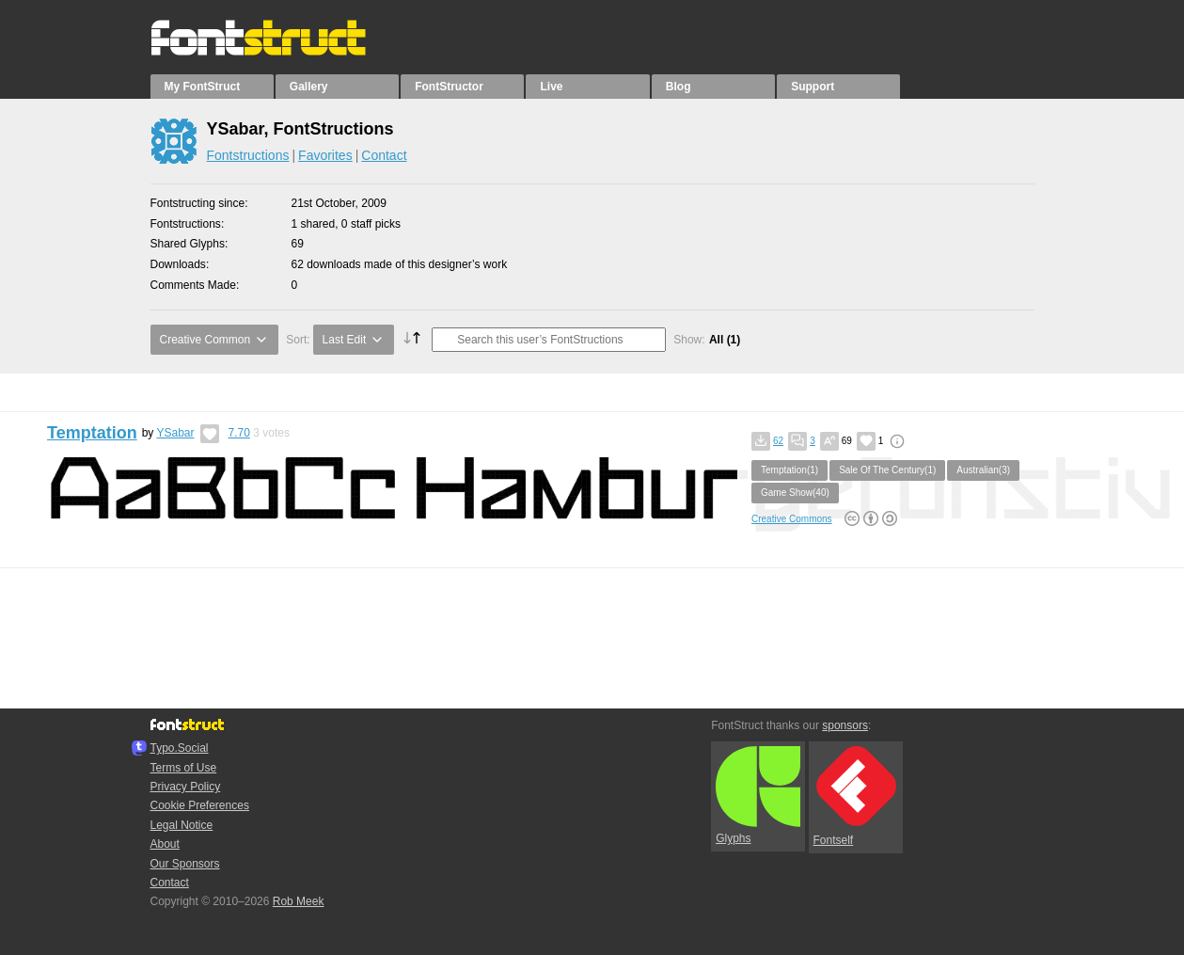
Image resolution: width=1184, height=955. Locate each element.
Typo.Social (179, 748)
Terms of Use (183, 767)
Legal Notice (181, 825)
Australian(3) (983, 470)
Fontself (854, 796)
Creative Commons (791, 519)
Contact (383, 155)
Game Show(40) (795, 492)
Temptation (92, 432)
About (165, 844)
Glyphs (758, 796)
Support (812, 86)
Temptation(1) (789, 470)
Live (551, 86)
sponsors (845, 725)
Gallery (309, 86)
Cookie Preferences (199, 805)
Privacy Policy (185, 786)
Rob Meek (298, 901)
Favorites (325, 155)
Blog (678, 86)
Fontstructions (248, 155)
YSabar (175, 432)
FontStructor (449, 86)
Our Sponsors (185, 863)
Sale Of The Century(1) (887, 470)
